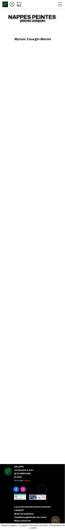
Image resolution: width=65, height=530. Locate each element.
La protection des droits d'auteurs (32, 507)
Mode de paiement (24, 514)
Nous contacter (22, 521)
